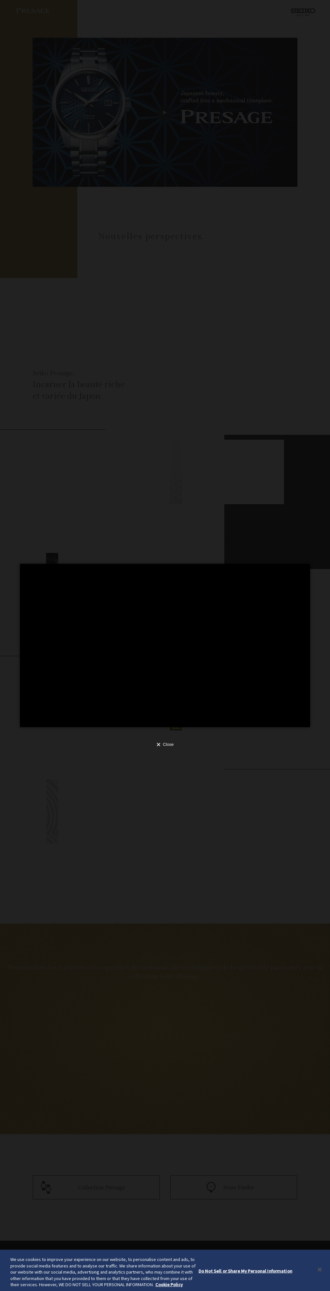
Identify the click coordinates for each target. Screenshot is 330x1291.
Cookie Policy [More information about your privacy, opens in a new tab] (169, 1284)
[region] (165, 1270)
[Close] (320, 1270)
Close (168, 744)
